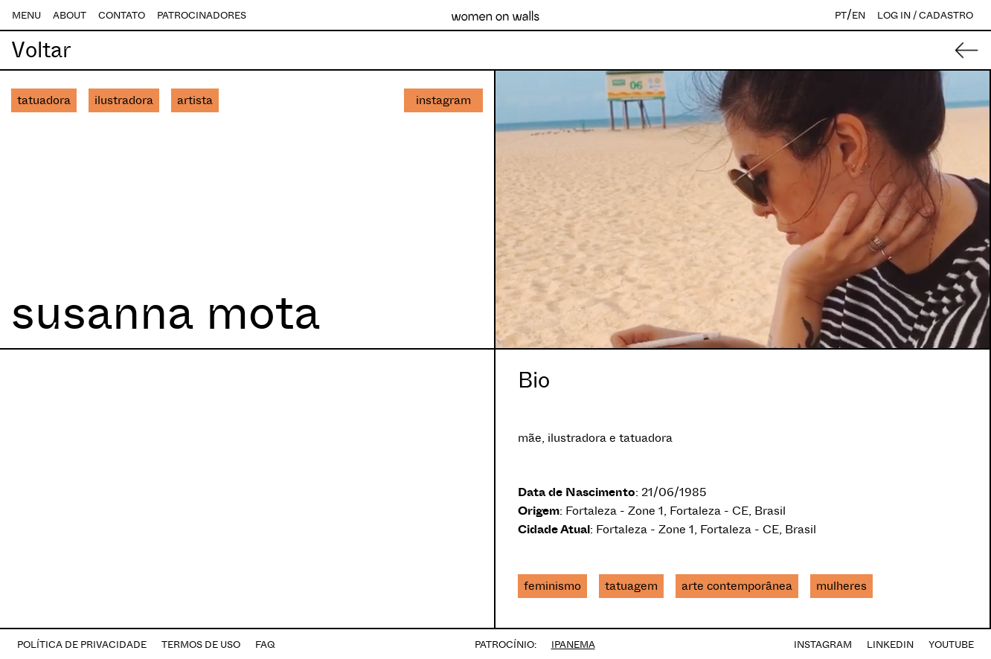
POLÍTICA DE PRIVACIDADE (82, 644)
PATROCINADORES (201, 15)
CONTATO (121, 15)
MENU (26, 15)
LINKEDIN (890, 644)
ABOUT (69, 15)
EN (858, 15)
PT (841, 15)
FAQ (265, 644)
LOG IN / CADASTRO (925, 15)
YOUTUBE (951, 644)
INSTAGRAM (823, 644)
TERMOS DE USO (200, 644)
